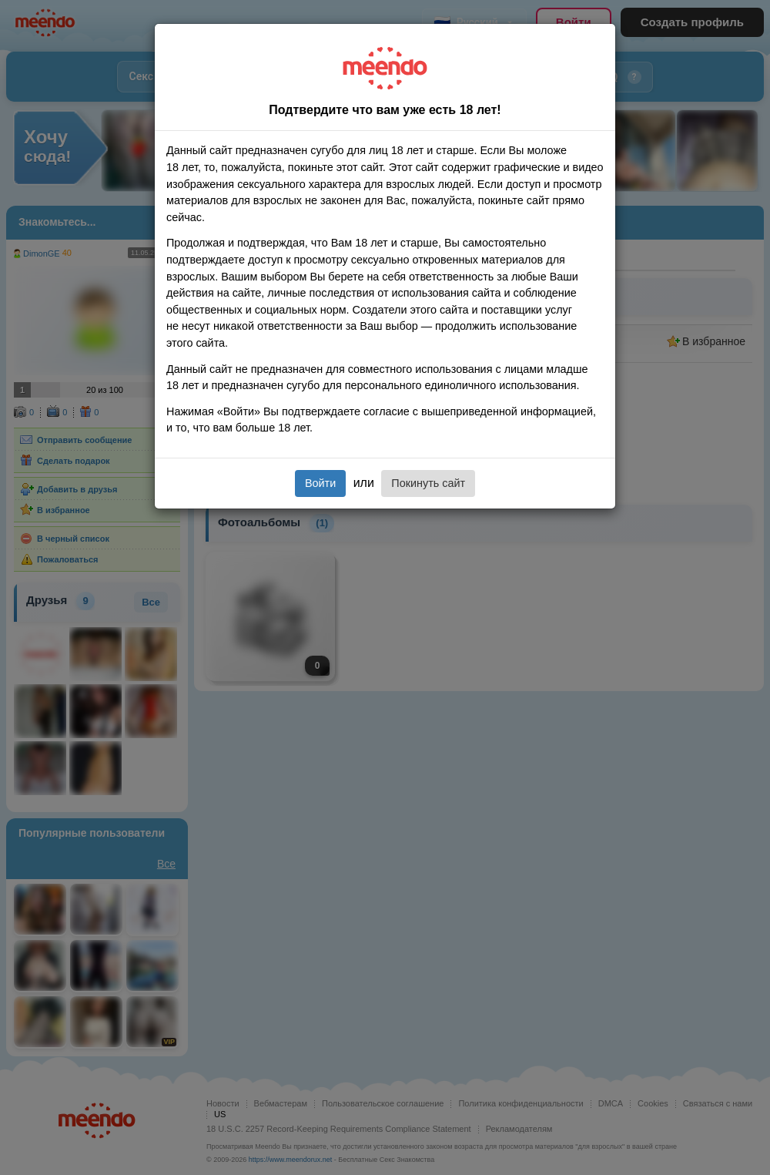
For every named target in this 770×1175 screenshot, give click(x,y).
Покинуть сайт (428, 483)
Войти (320, 483)
